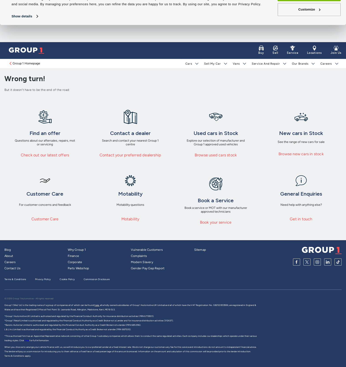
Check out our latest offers (45, 155)
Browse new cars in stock (301, 154)
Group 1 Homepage (24, 63)
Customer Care (45, 219)
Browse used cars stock (216, 155)
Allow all (309, 12)
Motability (130, 219)
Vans (236, 63)
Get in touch (301, 219)
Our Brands (300, 63)
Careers (326, 63)
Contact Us (12, 268)
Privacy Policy (43, 279)
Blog (7, 250)
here (26, 340)
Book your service (215, 222)
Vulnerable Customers (147, 250)
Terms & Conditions (15, 279)
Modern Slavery (142, 262)
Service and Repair (266, 63)
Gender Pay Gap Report (147, 268)
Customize (309, 26)
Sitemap (200, 250)
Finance (73, 256)
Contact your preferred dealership (130, 155)
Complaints (139, 256)
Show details (21, 33)
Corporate (75, 262)
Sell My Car (212, 63)
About (8, 256)
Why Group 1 (77, 250)
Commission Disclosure (97, 279)
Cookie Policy (67, 279)
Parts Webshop (78, 268)
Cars (188, 63)
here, (96, 305)
